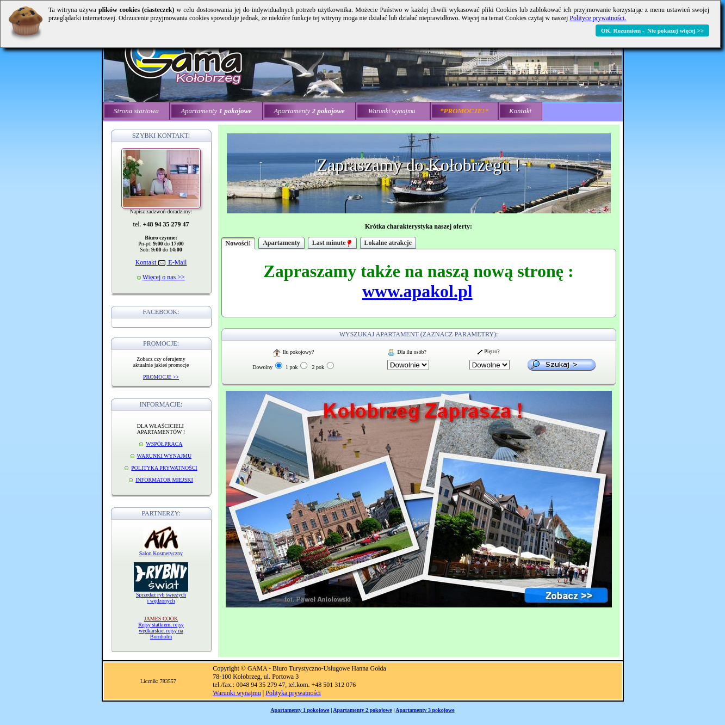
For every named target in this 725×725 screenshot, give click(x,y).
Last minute (332, 243)
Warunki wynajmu (237, 693)
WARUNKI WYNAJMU (164, 456)
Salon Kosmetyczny (161, 553)
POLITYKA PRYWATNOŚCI (164, 468)
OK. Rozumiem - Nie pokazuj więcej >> (652, 30)
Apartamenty (281, 243)
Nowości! (238, 243)
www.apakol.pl (417, 291)
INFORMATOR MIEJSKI (164, 480)
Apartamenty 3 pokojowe (424, 710)
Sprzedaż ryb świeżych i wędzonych (161, 598)
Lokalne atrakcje (388, 243)
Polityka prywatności (293, 693)
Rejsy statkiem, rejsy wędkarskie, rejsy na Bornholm (161, 628)
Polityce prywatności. (597, 18)
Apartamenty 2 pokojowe (362, 710)
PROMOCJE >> (161, 377)
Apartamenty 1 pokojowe (299, 710)
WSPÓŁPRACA (164, 444)
